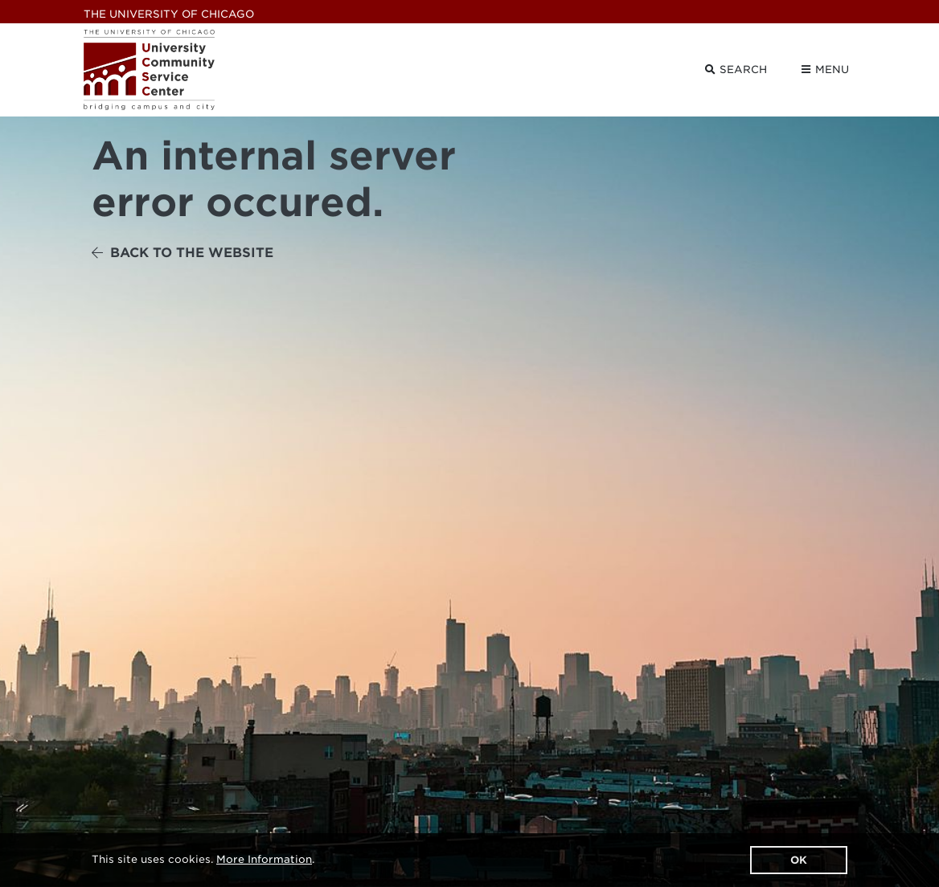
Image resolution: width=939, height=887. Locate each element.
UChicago (169, 14)
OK (798, 860)
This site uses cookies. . (203, 859)
